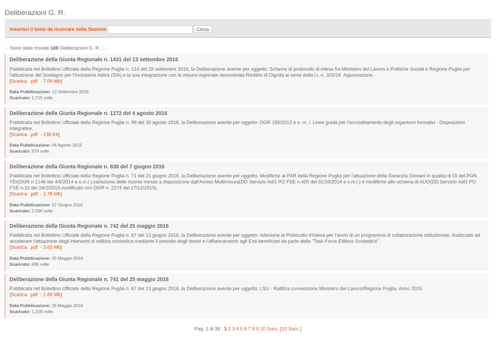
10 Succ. (290, 328)
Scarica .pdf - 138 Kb (35, 134)
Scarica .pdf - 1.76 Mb (35, 194)
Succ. (273, 328)
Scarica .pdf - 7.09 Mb (35, 81)
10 (262, 328)
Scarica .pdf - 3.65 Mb (35, 247)
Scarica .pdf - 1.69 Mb (35, 294)
